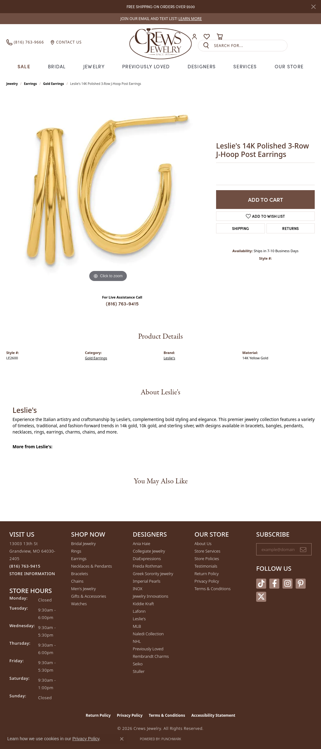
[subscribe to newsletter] (303, 549)
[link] (160, 18)
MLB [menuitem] (137, 626)
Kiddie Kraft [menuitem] (143, 603)
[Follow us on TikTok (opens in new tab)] (261, 584)
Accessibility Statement (213, 715)
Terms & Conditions (212, 588)
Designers (202, 66)
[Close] (313, 7)
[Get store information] (32, 573)
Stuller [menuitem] (139, 671)
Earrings (30, 83)
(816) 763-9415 (122, 303)
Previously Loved (146, 66)
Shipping (240, 228)
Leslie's (169, 358)
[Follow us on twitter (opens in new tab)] (261, 597)
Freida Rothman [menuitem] (147, 566)
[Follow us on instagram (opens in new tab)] (287, 584)
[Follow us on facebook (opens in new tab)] (274, 584)
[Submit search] (206, 45)
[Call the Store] (24, 566)
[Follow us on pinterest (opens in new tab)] (301, 584)
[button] (194, 37)
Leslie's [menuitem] (139, 619)
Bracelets (79, 573)
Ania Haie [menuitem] (141, 543)
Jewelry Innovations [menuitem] (150, 596)
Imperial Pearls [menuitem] (146, 581)
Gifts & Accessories (88, 596)
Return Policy (206, 573)
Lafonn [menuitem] (139, 611)
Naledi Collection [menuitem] (148, 634)
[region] (108, 189)
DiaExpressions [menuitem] (147, 558)
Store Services (207, 551)
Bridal (57, 66)
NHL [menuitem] (137, 641)
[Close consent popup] (122, 739)
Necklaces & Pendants (91, 566)
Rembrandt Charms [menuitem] (151, 656)
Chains (77, 581)
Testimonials (205, 566)
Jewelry (94, 66)
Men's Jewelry (83, 588)
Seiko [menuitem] (137, 664)
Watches (79, 603)
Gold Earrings (53, 83)
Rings (76, 551)
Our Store (289, 66)
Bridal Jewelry (83, 543)
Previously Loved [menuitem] (148, 649)
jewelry (12, 83)
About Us (202, 543)
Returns (290, 228)
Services (245, 66)
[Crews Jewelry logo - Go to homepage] (160, 42)
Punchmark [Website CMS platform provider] (171, 739)
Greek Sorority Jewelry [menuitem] (153, 573)
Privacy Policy (206, 581)
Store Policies (206, 558)
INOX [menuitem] (137, 588)
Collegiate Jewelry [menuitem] (149, 551)
